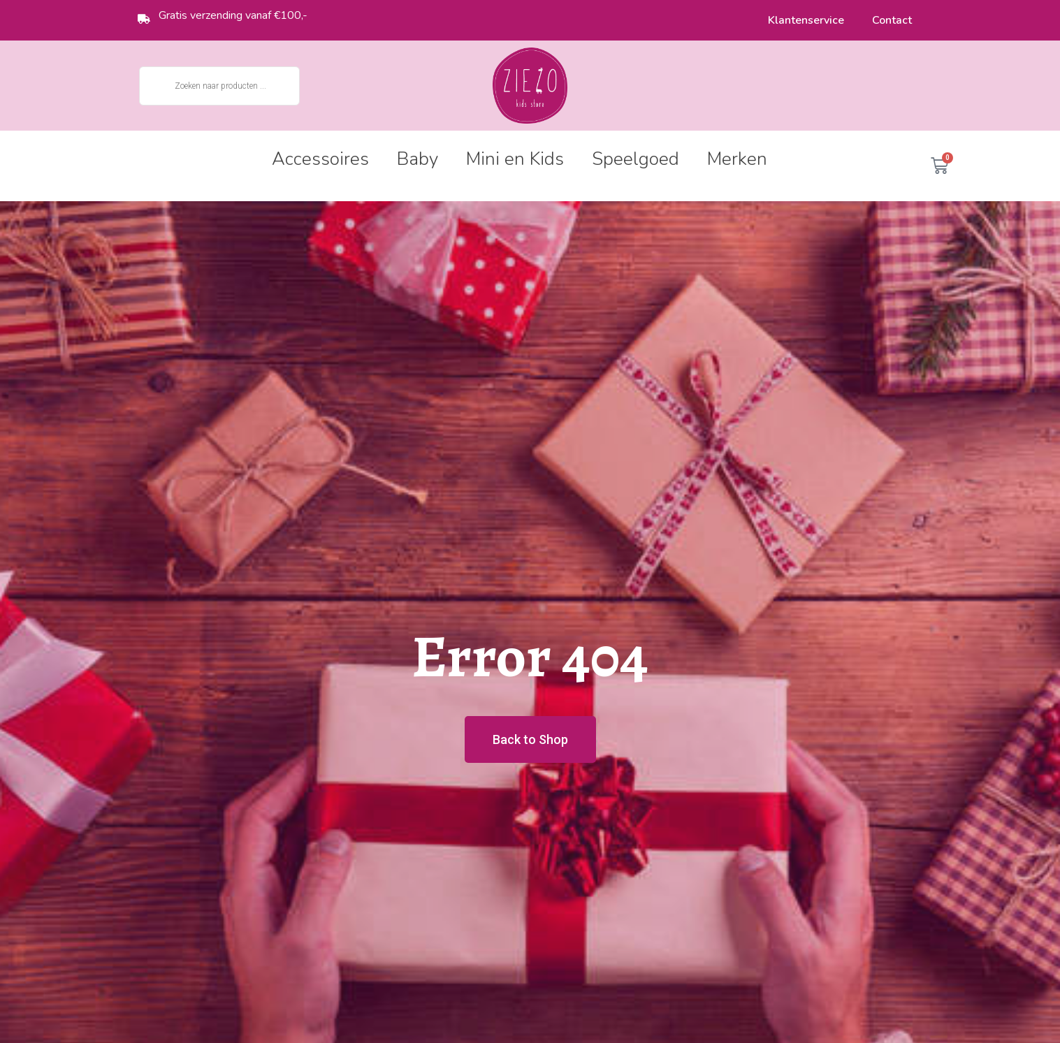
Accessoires (320, 159)
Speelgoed (635, 159)
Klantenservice (806, 20)
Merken (737, 159)
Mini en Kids (515, 159)
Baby (417, 159)
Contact (892, 20)
